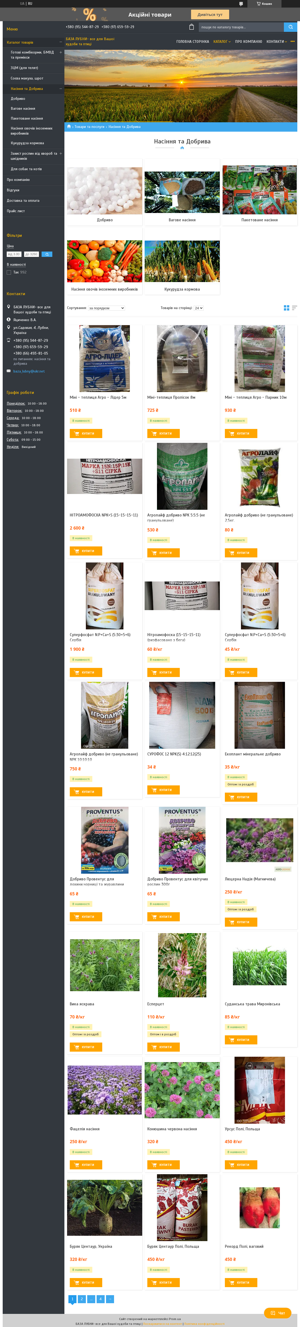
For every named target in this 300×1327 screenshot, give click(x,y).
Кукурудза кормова (27, 143)
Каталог (220, 41)
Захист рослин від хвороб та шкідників (34, 156)
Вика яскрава (82, 1004)
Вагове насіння (23, 108)
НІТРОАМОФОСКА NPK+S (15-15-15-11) (104, 515)
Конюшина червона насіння (172, 1129)
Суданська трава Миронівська (252, 1004)
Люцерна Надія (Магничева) (250, 879)
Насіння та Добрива (27, 88)
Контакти (275, 41)
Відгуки (13, 190)
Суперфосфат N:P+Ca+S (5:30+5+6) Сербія (100, 637)
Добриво (18, 98)
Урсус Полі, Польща (242, 1129)
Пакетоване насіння (27, 118)
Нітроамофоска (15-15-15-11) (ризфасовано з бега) (173, 637)
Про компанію (18, 179)
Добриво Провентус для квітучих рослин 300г (177, 882)
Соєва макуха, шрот (27, 78)
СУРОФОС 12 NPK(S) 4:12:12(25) (174, 754)
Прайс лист (16, 211)
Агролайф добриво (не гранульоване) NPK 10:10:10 (104, 757)
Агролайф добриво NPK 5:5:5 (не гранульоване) (176, 518)
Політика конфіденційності (204, 1324)
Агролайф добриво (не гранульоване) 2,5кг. (259, 518)
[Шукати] (290, 27)
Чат (277, 1313)
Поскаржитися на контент (162, 1324)
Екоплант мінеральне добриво (253, 754)
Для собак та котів (26, 169)
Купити (88, 433)
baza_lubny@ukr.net (29, 371)
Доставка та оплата (23, 200)
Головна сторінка (192, 41)
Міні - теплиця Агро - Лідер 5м (98, 397)
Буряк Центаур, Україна (91, 1246)
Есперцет (155, 1004)
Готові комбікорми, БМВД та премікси (32, 55)
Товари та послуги (89, 126)
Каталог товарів (20, 42)
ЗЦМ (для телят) (24, 68)
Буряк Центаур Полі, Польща (173, 1246)
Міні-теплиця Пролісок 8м (171, 397)
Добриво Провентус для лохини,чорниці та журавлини (97, 882)
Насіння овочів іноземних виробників (31, 131)
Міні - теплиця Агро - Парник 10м (256, 397)
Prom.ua (175, 1319)
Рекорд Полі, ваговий (244, 1246)
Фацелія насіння (85, 1129)
